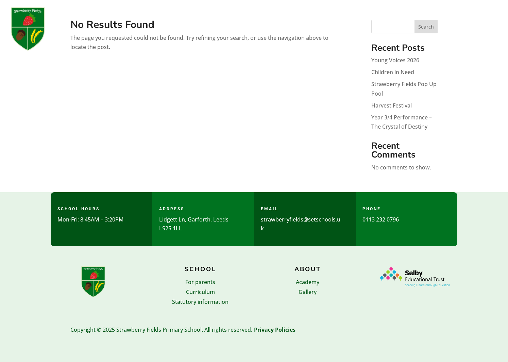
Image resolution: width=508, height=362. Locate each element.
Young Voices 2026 (395, 60)
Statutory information (200, 302)
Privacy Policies (274, 329)
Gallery (308, 292)
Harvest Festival (391, 105)
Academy (307, 282)
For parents (200, 282)
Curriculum (200, 292)
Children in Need (392, 72)
